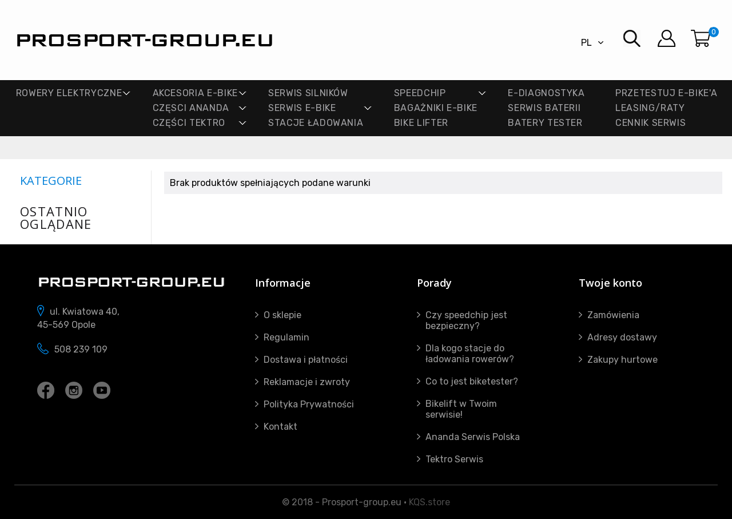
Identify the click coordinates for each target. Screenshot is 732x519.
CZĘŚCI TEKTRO (189, 122)
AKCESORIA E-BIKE (195, 93)
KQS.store (429, 502)
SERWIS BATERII (544, 107)
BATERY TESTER (545, 122)
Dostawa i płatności (306, 359)
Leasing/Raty (650, 107)
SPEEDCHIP (420, 93)
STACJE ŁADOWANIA (315, 122)
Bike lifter (421, 122)
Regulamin (286, 337)
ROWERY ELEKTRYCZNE (69, 93)
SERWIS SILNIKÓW (308, 93)
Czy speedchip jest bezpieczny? (466, 320)
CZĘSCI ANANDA (191, 107)
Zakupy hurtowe (622, 359)
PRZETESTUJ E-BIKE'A (666, 93)
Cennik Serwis (650, 122)
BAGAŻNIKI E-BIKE (436, 107)
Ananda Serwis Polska (472, 436)
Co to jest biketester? (471, 381)
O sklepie (282, 315)
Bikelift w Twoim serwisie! (461, 409)
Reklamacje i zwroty (307, 382)
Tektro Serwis (454, 459)
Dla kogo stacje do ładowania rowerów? (469, 354)
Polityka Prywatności (309, 404)
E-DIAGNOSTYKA (546, 93)
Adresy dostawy (622, 337)
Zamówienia (613, 315)
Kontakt (280, 426)
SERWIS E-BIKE (302, 107)
